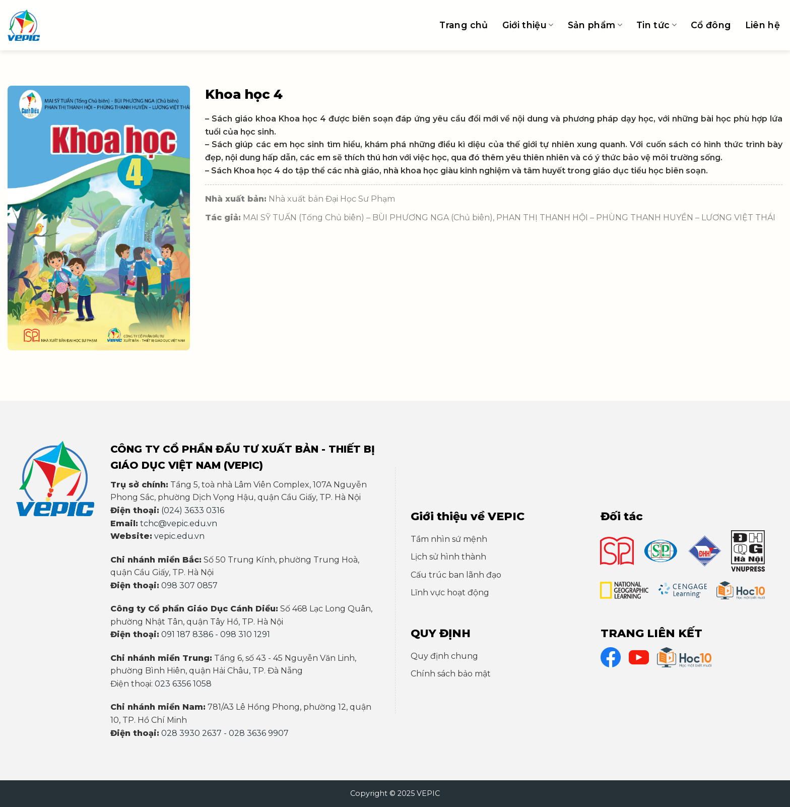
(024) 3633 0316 (192, 510)
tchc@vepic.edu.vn (178, 523)
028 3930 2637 (191, 733)
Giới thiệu (528, 25)
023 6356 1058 (183, 684)
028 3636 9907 (259, 733)
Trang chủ (463, 25)
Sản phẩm (595, 25)
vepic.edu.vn (179, 536)
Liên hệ (762, 25)
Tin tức (656, 25)
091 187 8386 (187, 634)
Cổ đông (711, 25)
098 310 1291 (245, 634)
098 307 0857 (189, 585)
